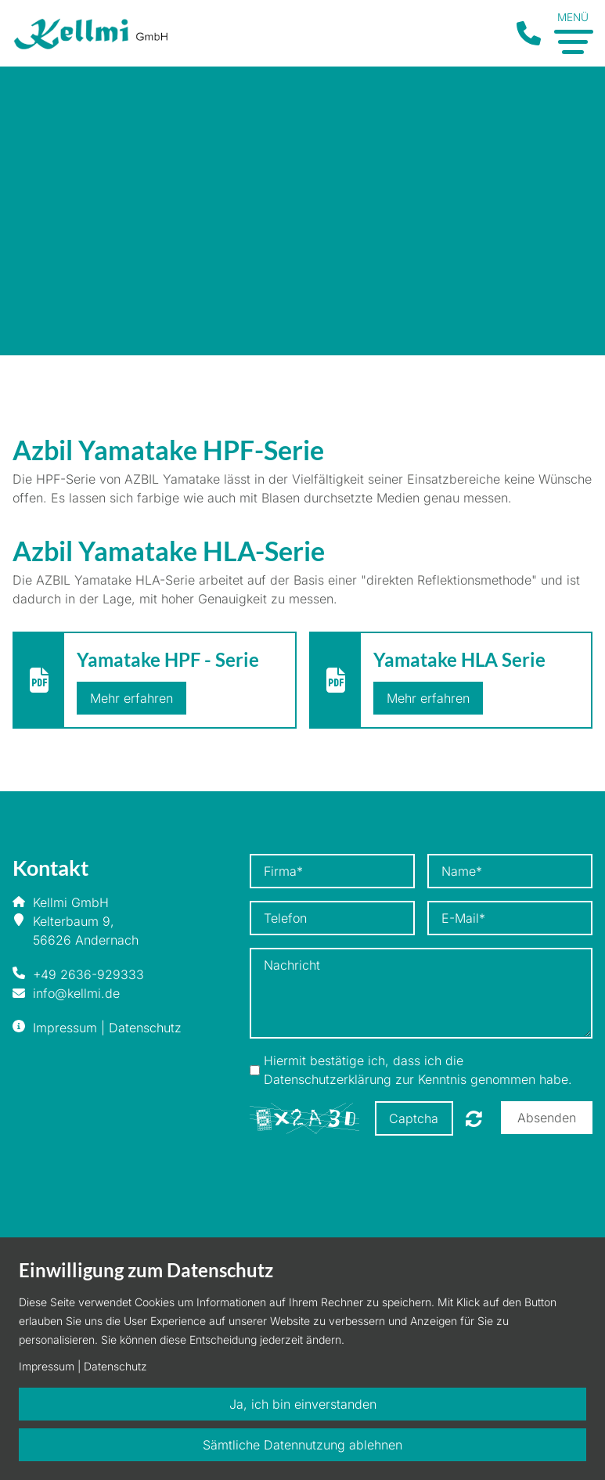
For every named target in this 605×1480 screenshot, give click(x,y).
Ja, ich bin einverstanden (302, 1404)
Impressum (65, 1027)
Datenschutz (145, 1027)
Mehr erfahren (131, 698)
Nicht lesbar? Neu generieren (474, 1118)
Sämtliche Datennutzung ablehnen (302, 1445)
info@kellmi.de (76, 993)
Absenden (546, 1117)
